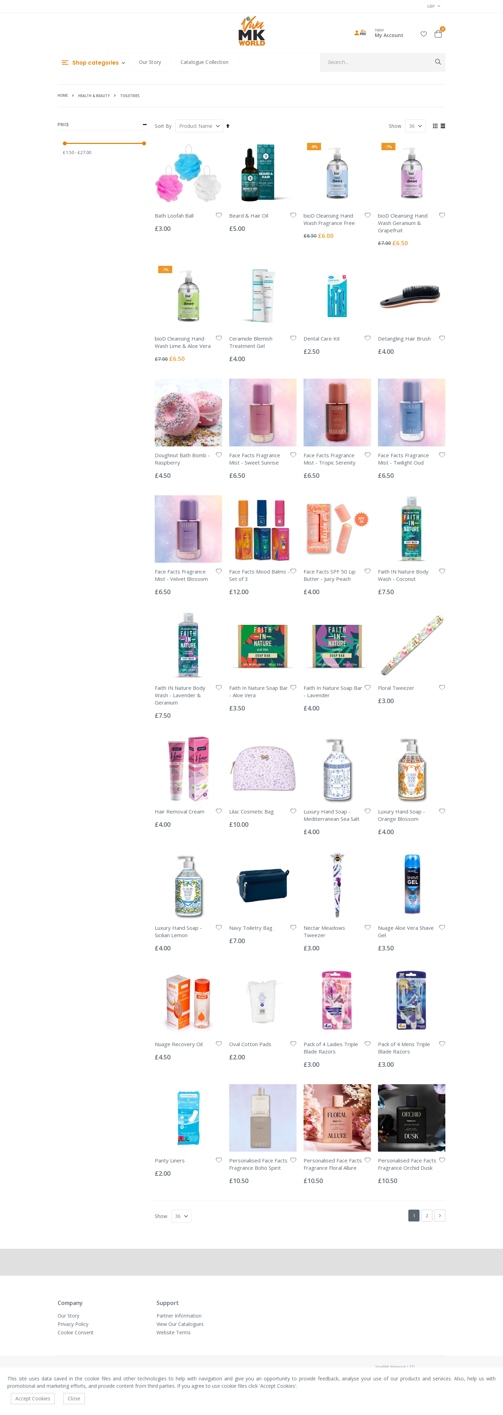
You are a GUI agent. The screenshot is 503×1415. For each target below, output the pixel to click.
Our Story (150, 62)
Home (63, 95)
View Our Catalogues (180, 1324)
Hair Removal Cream (179, 811)
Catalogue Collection (204, 62)
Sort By (163, 126)
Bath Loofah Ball (174, 215)
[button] (424, 33)
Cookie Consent (76, 1332)
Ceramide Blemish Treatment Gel (250, 342)
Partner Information (179, 1315)
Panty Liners (170, 1160)
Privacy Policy (73, 1324)
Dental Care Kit (322, 338)
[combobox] (382, 62)
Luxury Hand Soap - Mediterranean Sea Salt (331, 815)
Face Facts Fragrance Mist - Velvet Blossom (181, 575)
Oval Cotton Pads (250, 1044)
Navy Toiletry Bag (250, 927)
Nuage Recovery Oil (179, 1044)
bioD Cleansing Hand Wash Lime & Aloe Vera (183, 342)
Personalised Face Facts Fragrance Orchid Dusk (407, 1164)
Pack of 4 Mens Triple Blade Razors (404, 1048)
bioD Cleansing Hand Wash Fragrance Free (329, 219)
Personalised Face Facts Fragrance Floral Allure (333, 1164)
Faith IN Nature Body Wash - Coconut (403, 575)
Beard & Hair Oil (248, 215)
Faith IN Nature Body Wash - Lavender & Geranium (180, 695)
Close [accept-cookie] (74, 1398)
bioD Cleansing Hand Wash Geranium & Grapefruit (403, 223)
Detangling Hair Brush (404, 338)
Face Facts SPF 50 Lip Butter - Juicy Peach (330, 575)
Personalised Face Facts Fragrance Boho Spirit (258, 1164)
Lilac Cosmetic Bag (251, 811)
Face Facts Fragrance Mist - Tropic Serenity (330, 459)
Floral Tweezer (396, 687)
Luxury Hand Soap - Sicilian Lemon (178, 931)
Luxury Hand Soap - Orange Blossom (401, 815)
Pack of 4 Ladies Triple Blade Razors (331, 1048)
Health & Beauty (94, 95)
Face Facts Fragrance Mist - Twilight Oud (403, 459)
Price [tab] (102, 125)
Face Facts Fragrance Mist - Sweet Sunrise (254, 459)
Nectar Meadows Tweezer (324, 931)
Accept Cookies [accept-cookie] (32, 1398)
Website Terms (173, 1332)
